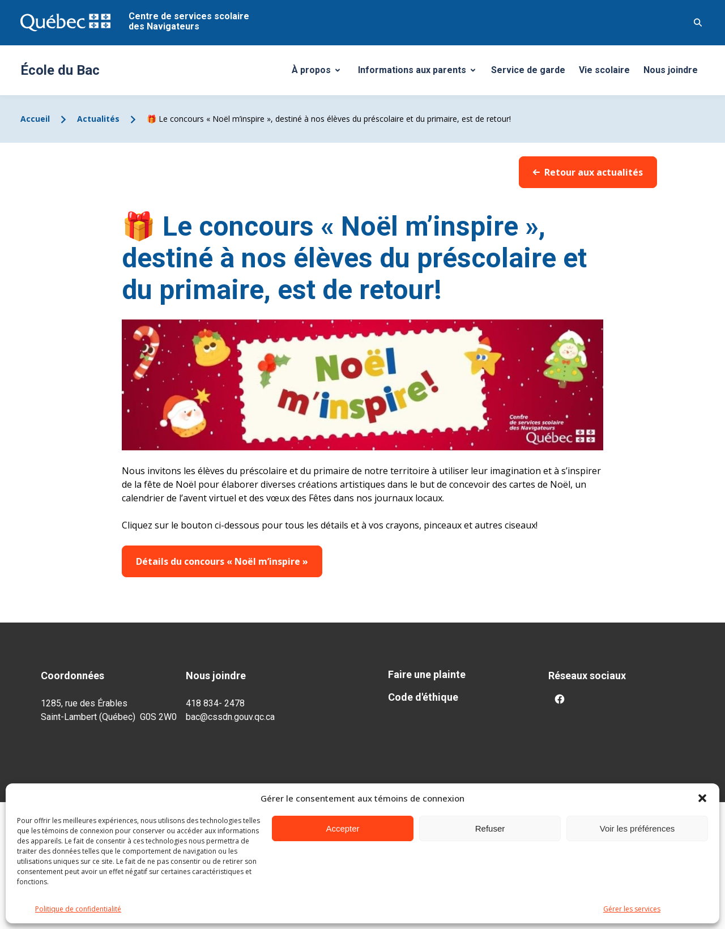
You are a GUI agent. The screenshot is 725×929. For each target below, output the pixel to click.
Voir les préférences (637, 828)
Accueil (35, 118)
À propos (320, 73)
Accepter (342, 828)
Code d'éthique (423, 697)
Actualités (98, 118)
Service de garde (528, 70)
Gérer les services (631, 909)
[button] (702, 798)
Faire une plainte (427, 674)
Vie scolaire (604, 70)
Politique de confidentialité (78, 909)
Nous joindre (670, 70)
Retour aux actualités (588, 172)
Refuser (490, 828)
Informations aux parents (419, 73)
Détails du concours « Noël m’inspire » (222, 561)
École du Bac (60, 70)
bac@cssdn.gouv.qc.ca (230, 716)
